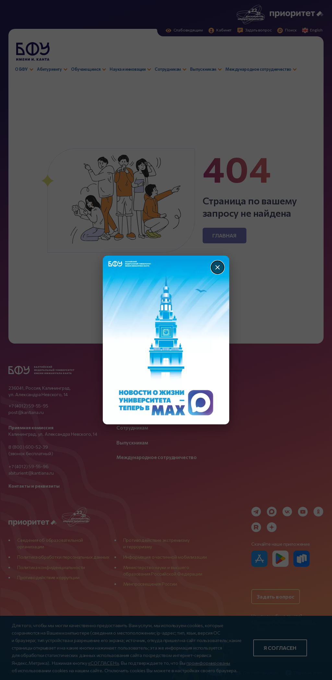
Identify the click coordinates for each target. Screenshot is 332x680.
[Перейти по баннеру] (166, 340)
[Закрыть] (217, 267)
